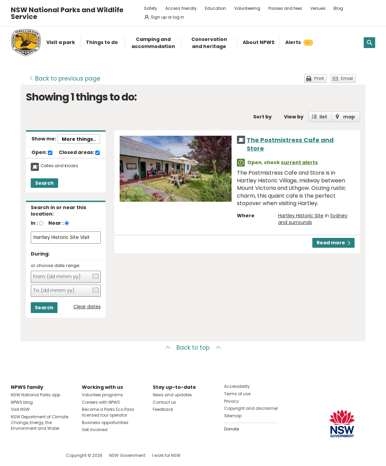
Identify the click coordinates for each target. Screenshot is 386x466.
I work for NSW (166, 455)
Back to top (193, 347)
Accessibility (237, 386)
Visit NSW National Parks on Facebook (17, 455)
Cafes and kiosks (59, 166)
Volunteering (247, 8)
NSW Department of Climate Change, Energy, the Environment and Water (39, 422)
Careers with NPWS (101, 402)
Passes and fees (285, 8)
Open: (41, 153)
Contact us (164, 402)
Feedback (163, 409)
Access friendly (181, 8)
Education (215, 8)
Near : (56, 223)
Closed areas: (79, 153)
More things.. (79, 139)
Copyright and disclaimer (251, 408)
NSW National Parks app (35, 395)
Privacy (231, 401)
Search (44, 183)
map (349, 116)
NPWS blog (22, 402)
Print (319, 78)
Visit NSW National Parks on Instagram (31, 455)
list (323, 116)
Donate (231, 429)
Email (347, 78)
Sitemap (233, 416)
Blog (338, 8)
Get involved (94, 429)
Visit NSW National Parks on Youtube (46, 455)
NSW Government (127, 455)
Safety (150, 8)
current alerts (299, 162)
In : (34, 223)
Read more (333, 242)
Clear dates (87, 307)
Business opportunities (105, 422)
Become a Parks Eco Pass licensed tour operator (108, 412)
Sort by (262, 116)
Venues (317, 8)
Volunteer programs (102, 395)
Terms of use (237, 394)
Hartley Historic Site (300, 215)
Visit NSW (20, 409)
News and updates (172, 395)
